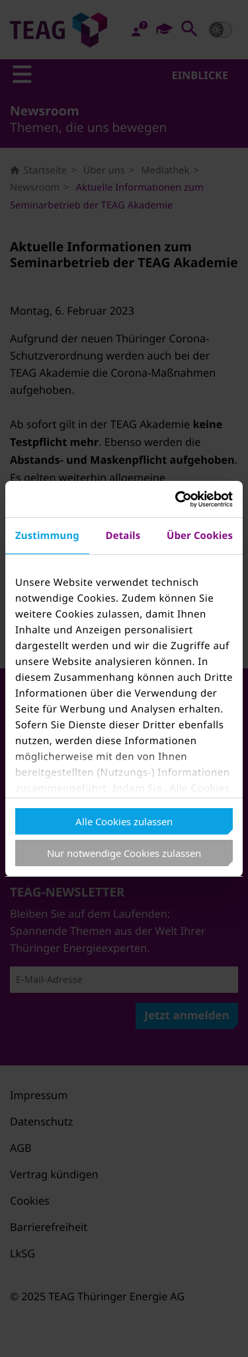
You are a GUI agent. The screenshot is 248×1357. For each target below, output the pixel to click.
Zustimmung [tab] (47, 535)
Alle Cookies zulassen (124, 821)
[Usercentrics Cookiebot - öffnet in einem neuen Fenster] (176, 499)
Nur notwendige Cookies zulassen (124, 853)
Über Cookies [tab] (200, 535)
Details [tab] (122, 535)
